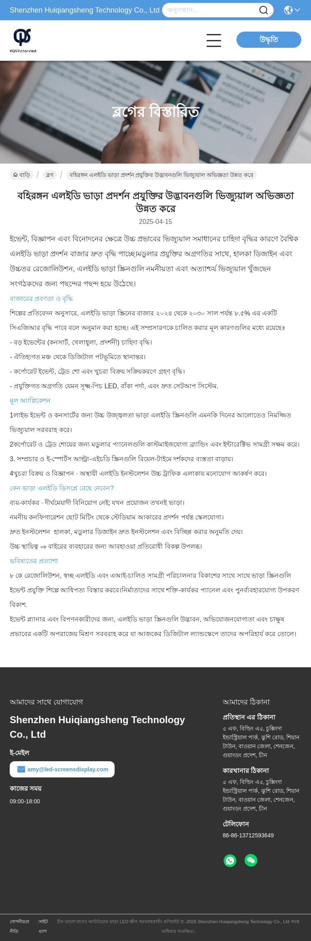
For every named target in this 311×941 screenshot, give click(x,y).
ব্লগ (49, 175)
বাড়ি (21, 175)
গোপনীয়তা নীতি (19, 926)
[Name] (263, 10)
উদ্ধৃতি (269, 40)
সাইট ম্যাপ (43, 926)
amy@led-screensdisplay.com (62, 769)
